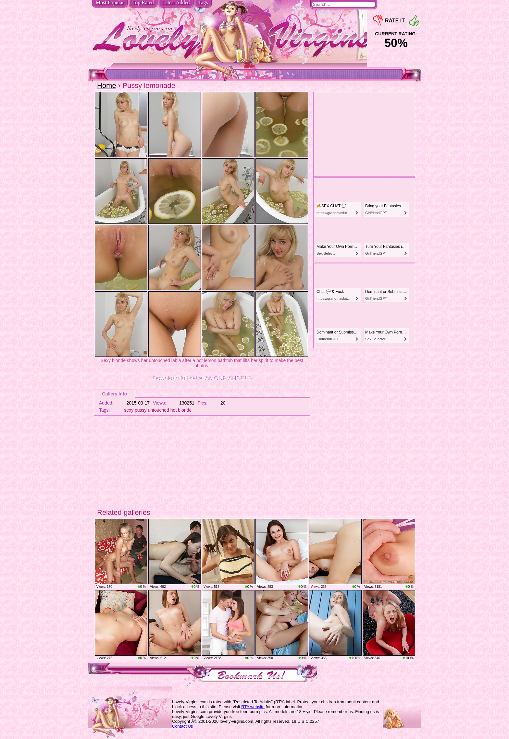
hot (173, 410)
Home (106, 85)
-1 (378, 20)
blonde (185, 410)
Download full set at (201, 378)
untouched (158, 410)
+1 (414, 20)
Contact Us (182, 726)
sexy (128, 410)
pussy (141, 410)
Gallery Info (114, 393)
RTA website (253, 706)
